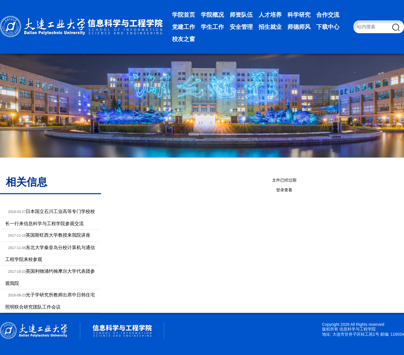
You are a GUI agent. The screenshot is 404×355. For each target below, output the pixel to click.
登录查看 (284, 190)
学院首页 (183, 15)
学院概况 (212, 15)
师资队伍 (241, 15)
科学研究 (299, 15)
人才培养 (270, 15)
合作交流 (327, 15)
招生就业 (270, 27)
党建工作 (183, 27)
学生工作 (212, 27)
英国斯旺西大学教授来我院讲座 (58, 235)
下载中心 (327, 27)
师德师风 (299, 27)
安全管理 (241, 27)
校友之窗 (183, 39)
